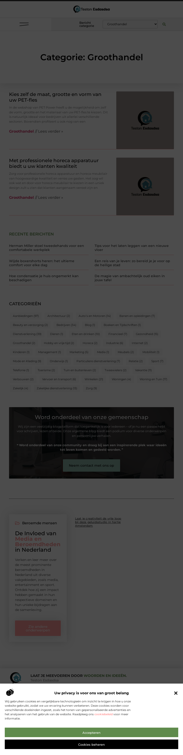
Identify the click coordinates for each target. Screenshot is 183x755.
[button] (175, 715)
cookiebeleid (103, 736)
